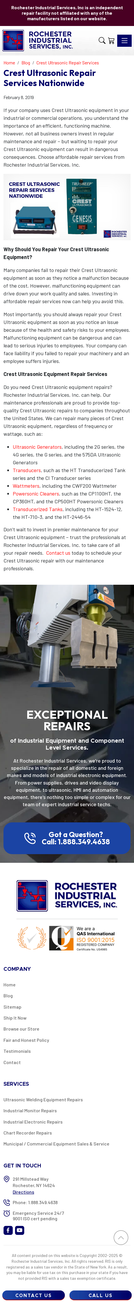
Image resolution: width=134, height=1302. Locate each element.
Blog (8, 995)
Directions (23, 1192)
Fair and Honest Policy (26, 1040)
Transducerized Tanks (38, 509)
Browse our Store (21, 1028)
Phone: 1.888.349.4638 (35, 1202)
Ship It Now (15, 1017)
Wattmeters (26, 486)
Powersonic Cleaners (36, 493)
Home (9, 984)
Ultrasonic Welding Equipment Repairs (43, 1099)
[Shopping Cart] (111, 41)
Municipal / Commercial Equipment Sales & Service (56, 1143)
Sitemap (12, 1006)
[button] (102, 41)
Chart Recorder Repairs (27, 1132)
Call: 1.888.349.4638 (76, 841)
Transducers (27, 470)
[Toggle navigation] (124, 41)
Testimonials (17, 1051)
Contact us (58, 553)
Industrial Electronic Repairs (33, 1121)
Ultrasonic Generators (37, 447)
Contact (12, 1062)
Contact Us (33, 1295)
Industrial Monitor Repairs (30, 1110)
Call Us (101, 1295)
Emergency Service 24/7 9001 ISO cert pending (38, 1215)
